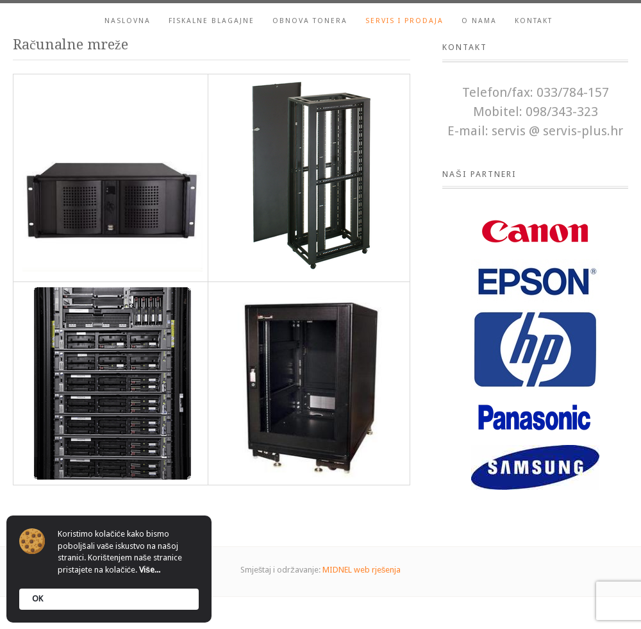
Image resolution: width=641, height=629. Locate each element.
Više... (149, 569)
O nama (479, 21)
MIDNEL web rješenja (361, 569)
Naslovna (127, 21)
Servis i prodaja (404, 21)
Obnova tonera (309, 21)
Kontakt (534, 21)
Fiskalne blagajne (211, 21)
